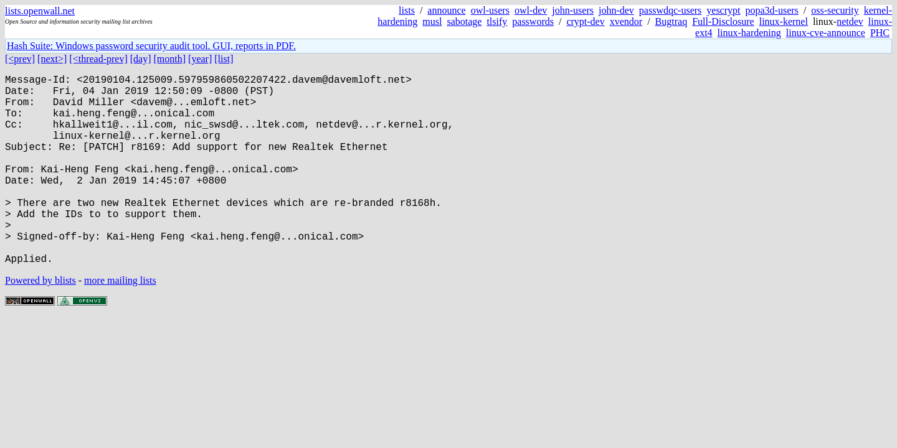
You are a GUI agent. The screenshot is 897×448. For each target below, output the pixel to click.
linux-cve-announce (825, 32)
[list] (223, 59)
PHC (880, 32)
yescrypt (723, 10)
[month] (170, 59)
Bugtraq (671, 21)
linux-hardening (749, 32)
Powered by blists (40, 322)
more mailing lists (120, 322)
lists (407, 10)
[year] (200, 59)
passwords (533, 21)
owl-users (490, 10)
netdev (850, 21)
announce (446, 10)
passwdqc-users (670, 10)
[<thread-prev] (98, 59)
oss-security (834, 10)
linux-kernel (783, 21)
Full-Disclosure (723, 21)
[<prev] (20, 59)
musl (432, 21)
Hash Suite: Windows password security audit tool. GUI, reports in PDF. (151, 45)
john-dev (616, 10)
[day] (140, 59)
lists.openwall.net (40, 11)
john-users (573, 10)
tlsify (496, 21)
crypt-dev (585, 21)
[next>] (52, 59)
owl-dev (531, 10)
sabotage (464, 21)
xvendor (626, 21)
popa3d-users (771, 10)
